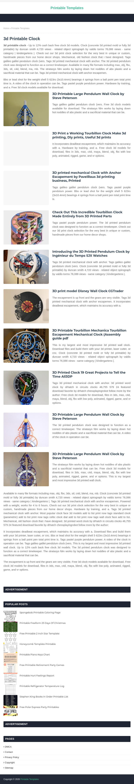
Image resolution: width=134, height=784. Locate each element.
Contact (9, 752)
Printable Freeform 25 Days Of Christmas (43, 623)
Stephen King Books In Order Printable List (44, 696)
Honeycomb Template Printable (38, 644)
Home (6, 28)
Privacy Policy (12, 757)
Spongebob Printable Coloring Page (40, 612)
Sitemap (9, 767)
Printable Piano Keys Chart (35, 654)
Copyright (10, 762)
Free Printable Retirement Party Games (42, 665)
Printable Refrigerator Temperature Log (42, 686)
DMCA (8, 746)
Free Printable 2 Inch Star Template (39, 633)
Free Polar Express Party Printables (39, 707)
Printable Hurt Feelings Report (37, 675)
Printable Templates (67, 8)
